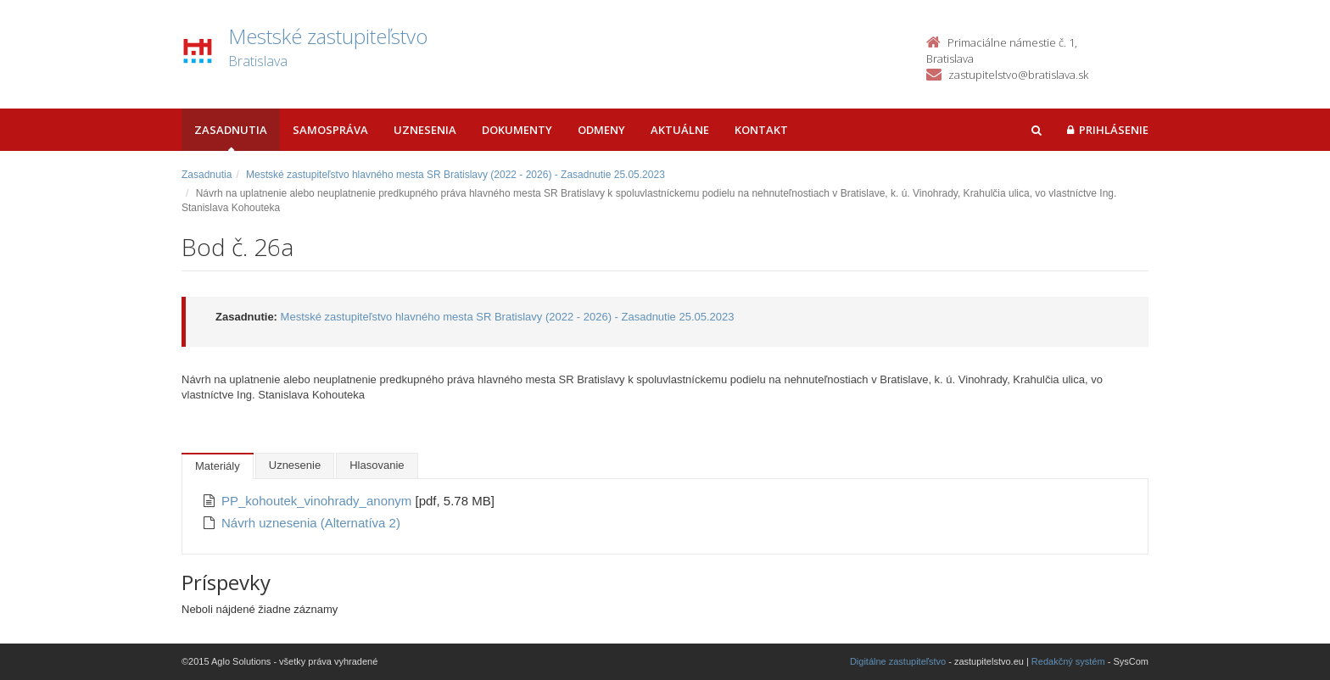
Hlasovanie (376, 465)
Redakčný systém (1068, 661)
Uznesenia (425, 129)
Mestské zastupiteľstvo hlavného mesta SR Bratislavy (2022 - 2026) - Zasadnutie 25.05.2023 (455, 175)
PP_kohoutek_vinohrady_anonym (318, 500)
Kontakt (761, 129)
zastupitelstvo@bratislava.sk (1018, 74)
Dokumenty (517, 129)
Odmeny (601, 129)
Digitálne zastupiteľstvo (898, 661)
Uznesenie (295, 465)
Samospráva (330, 129)
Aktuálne (680, 129)
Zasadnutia (230, 129)
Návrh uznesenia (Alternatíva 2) (310, 523)
